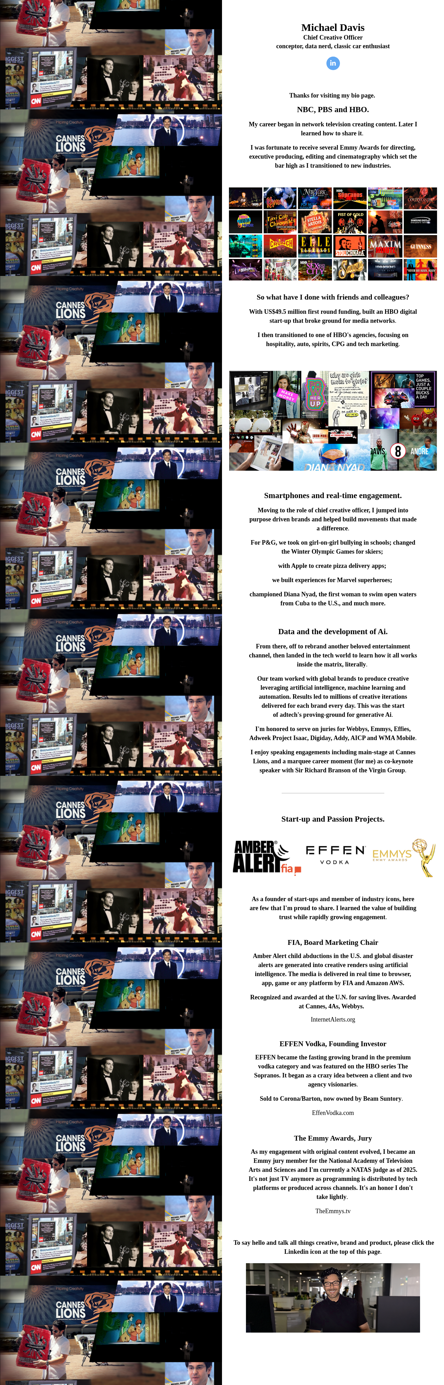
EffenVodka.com (333, 1112)
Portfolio (333, 1353)
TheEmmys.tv (333, 1211)
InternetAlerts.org (333, 1019)
